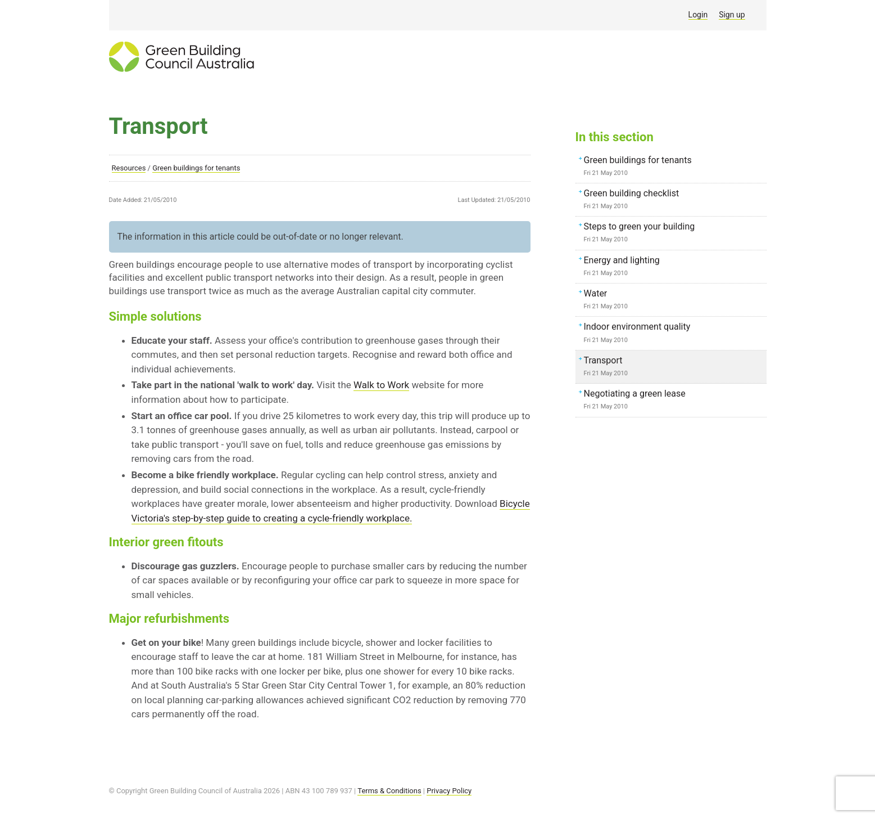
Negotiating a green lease (673, 400)
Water (673, 300)
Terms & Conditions (389, 790)
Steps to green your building (673, 233)
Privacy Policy (449, 790)
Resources (129, 168)
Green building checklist (673, 200)
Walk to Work (381, 384)
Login (698, 14)
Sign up (732, 14)
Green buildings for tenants (196, 168)
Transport (673, 367)
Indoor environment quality (673, 333)
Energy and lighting (673, 267)
